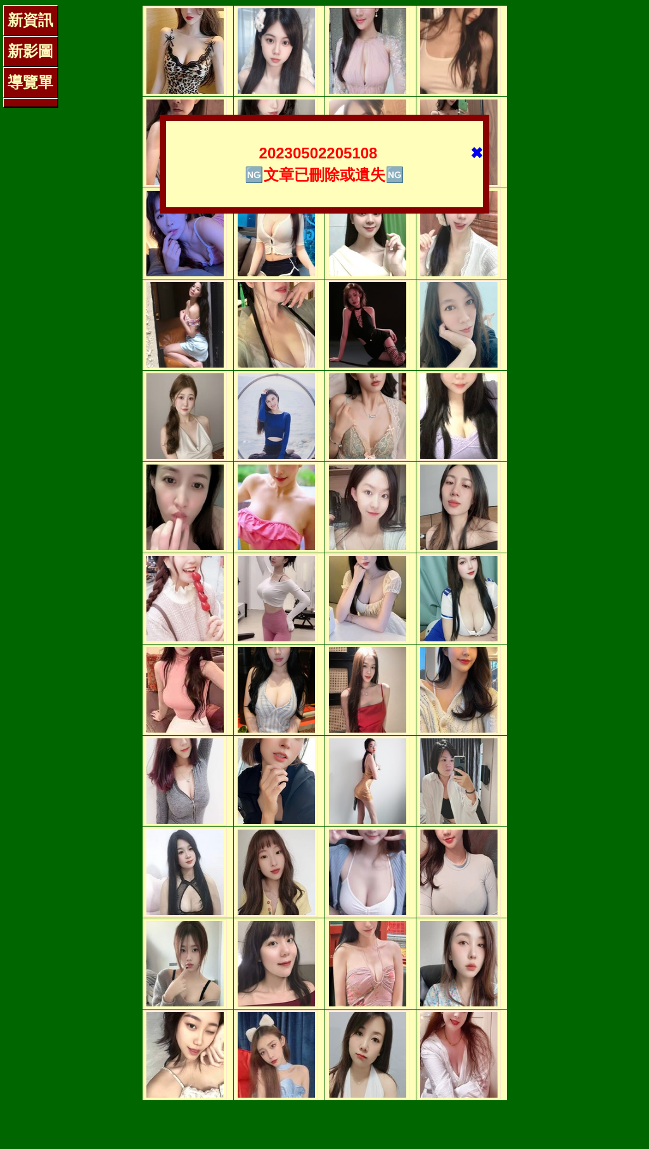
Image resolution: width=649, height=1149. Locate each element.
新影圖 (30, 51)
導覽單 (30, 82)
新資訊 (30, 20)
